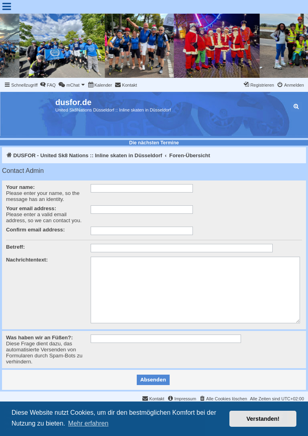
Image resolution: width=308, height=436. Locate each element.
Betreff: (15, 247)
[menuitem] (48, 85)
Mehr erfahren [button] (88, 423)
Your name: (20, 187)
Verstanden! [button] (263, 419)
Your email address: (31, 208)
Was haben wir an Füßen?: (39, 338)
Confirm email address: (35, 230)
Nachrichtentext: (27, 260)
